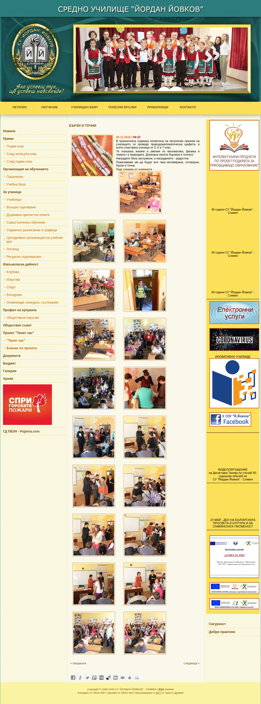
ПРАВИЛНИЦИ (158, 107)
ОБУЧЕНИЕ (49, 107)
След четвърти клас (22, 154)
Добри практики (222, 632)
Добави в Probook (94, 678)
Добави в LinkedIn (116, 678)
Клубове (13, 272)
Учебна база (16, 184)
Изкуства (13, 280)
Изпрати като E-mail (123, 678)
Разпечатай (137, 678)
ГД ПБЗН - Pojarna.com (21, 431)
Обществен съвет (17, 325)
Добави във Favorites (130, 678)
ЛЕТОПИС (21, 107)
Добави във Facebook (73, 678)
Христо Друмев (174, 692)
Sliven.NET (99, 692)
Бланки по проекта (22, 348)
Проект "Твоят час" (18, 333)
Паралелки (15, 177)
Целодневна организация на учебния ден (35, 239)
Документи (12, 356)
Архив (8, 379)
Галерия (9, 371)
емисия (166, 689)
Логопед (13, 249)
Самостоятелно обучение (26, 222)
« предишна (78, 663)
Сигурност (217, 624)
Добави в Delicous (108, 678)
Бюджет (9, 363)
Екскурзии (14, 295)
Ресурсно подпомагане (24, 257)
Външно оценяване (21, 207)
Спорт (11, 287)
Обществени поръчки (23, 318)
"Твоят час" (16, 340)
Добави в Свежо (80, 678)
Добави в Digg (101, 678)
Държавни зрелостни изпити (28, 215)
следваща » (192, 663)
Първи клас (15, 146)
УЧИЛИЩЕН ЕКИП (84, 107)
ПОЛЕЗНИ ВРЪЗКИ (122, 107)
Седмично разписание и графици (32, 230)
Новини (9, 131)
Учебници (14, 200)
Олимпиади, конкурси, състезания (32, 302)
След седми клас (19, 161)
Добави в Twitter (87, 678)
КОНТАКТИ (186, 107)
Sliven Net (127, 692)
